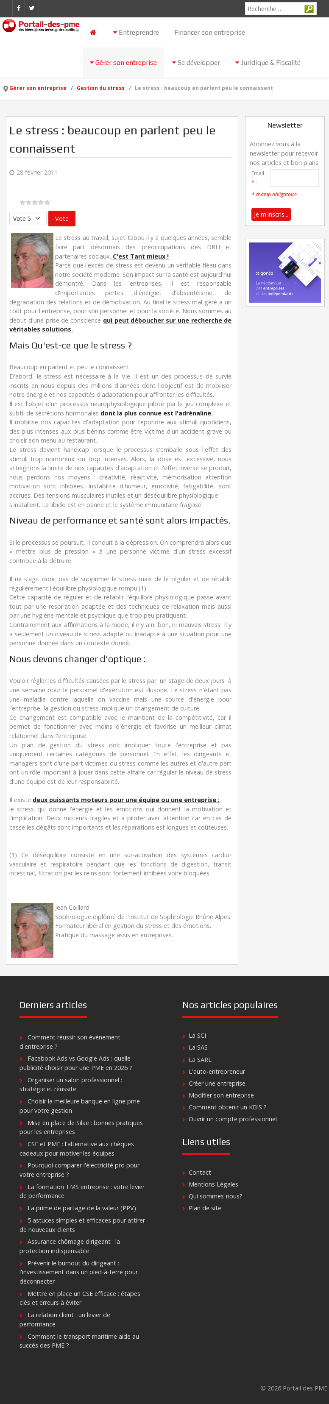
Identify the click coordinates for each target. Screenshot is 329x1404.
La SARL (200, 1060)
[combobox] (281, 8)
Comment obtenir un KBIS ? (228, 1107)
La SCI (197, 1035)
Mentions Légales (213, 1184)
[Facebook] (18, 8)
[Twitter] (32, 8)
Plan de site (205, 1208)
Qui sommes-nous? (216, 1196)
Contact (200, 1172)
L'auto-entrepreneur (217, 1071)
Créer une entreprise (217, 1083)
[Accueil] (94, 32)
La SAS (198, 1047)
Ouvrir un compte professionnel (233, 1119)
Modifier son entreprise (221, 1095)
